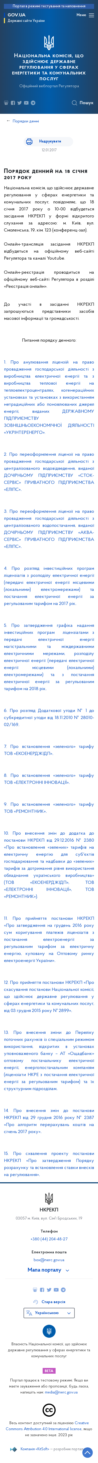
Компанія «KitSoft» (35, 1449)
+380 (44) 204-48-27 (49, 1239)
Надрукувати (50, 141)
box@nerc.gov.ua (49, 1260)
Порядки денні (26, 121)
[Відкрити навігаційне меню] (91, 15)
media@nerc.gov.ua (61, 1393)
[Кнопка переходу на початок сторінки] (87, 1452)
